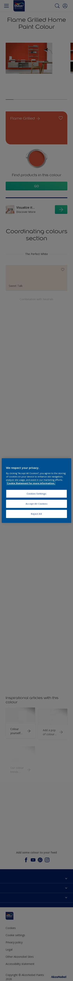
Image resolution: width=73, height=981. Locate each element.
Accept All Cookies (36, 503)
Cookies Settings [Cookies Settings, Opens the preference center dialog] (36, 493)
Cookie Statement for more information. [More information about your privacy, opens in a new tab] (31, 483)
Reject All (36, 513)
